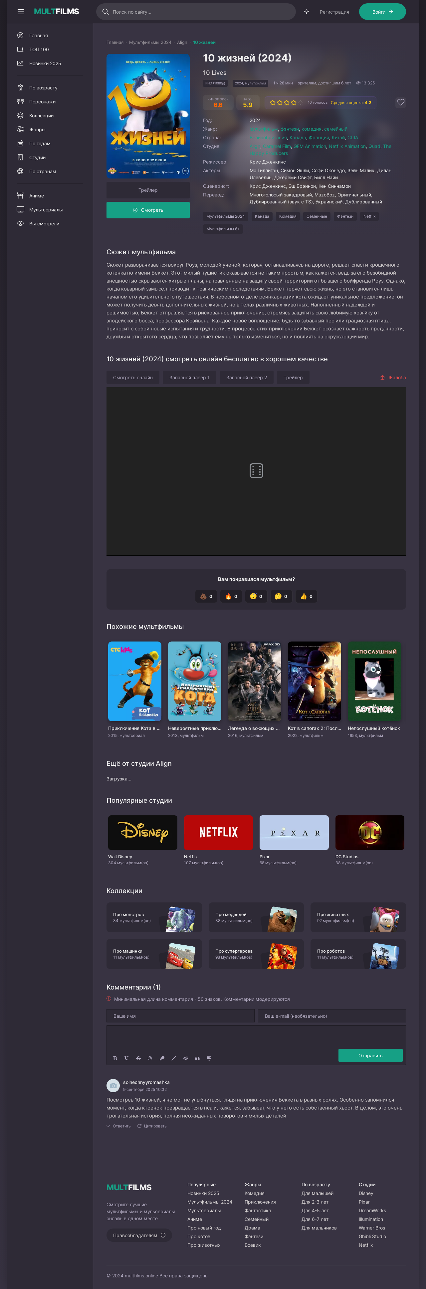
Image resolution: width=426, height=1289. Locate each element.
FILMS (56, 12)
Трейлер (148, 210)
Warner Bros (372, 1227)
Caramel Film (277, 166)
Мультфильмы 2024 (225, 236)
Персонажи (42, 121)
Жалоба (393, 397)
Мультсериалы (46, 229)
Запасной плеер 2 (246, 397)
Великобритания (268, 157)
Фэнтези (345, 236)
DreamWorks (372, 1210)
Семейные (317, 236)
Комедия (288, 236)
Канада (298, 157)
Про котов (198, 1236)
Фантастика (258, 1210)
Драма (252, 1227)
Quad (374, 166)
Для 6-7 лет (315, 1219)
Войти (79, 32)
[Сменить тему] (399, 11)
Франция (319, 157)
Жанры (37, 149)
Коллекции (41, 135)
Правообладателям (135, 1235)
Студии (37, 177)
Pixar (364, 1202)
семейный (335, 149)
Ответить (122, 1145)
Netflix (369, 236)
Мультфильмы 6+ (223, 248)
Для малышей (317, 1193)
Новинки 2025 (45, 83)
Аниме (36, 215)
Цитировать (155, 1145)
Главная (38, 55)
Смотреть (152, 230)
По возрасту (43, 107)
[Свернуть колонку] (20, 11)
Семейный (257, 1219)
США (352, 157)
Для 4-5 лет (315, 1210)
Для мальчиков (319, 1227)
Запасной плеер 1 (189, 397)
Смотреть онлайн (133, 397)
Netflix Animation (347, 166)
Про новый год (204, 1227)
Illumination (371, 1219)
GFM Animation (310, 166)
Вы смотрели (44, 243)
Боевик (253, 1245)
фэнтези (290, 149)
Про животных (204, 1245)
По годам (40, 163)
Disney (366, 1193)
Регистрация (34, 32)
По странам (42, 191)
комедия (311, 149)
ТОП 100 (39, 69)
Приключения (260, 1202)
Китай (338, 157)
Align (255, 166)
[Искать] (159, 11)
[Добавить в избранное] (400, 123)
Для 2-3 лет (315, 1202)
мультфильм (264, 149)
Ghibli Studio (372, 1236)
